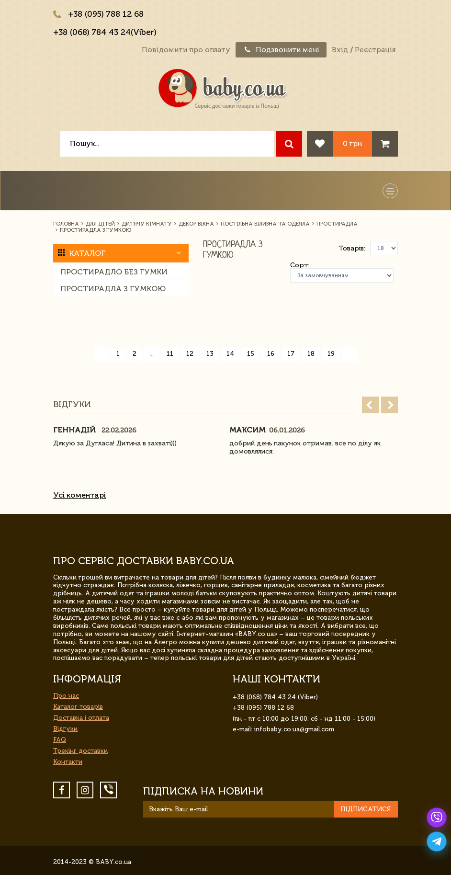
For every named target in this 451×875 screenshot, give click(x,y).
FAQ (59, 739)
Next (389, 405)
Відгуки (65, 728)
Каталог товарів (78, 706)
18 (311, 353)
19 (331, 353)
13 (210, 353)
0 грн (352, 143)
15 (250, 353)
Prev (370, 405)
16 (270, 353)
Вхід (340, 49)
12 (189, 353)
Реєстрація (375, 49)
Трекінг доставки (80, 750)
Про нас (66, 695)
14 (230, 353)
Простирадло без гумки (114, 271)
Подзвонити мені (281, 49)
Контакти (67, 761)
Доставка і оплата (81, 717)
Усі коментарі (79, 495)
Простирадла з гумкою (113, 288)
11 (170, 353)
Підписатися (365, 809)
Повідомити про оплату (186, 49)
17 (290, 353)
